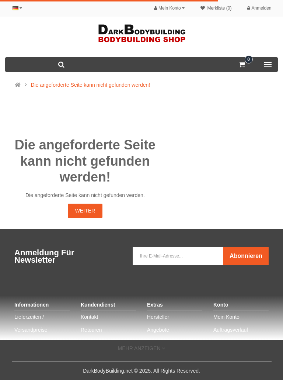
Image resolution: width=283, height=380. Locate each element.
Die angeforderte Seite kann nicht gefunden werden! (90, 84)
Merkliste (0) (215, 8)
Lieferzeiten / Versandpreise (31, 323)
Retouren (91, 330)
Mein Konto (226, 317)
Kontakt (89, 317)
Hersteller (158, 317)
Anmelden (259, 8)
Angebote (158, 330)
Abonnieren (246, 256)
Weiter (85, 211)
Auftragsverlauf (230, 330)
